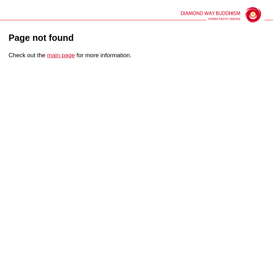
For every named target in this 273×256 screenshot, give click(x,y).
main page (61, 55)
